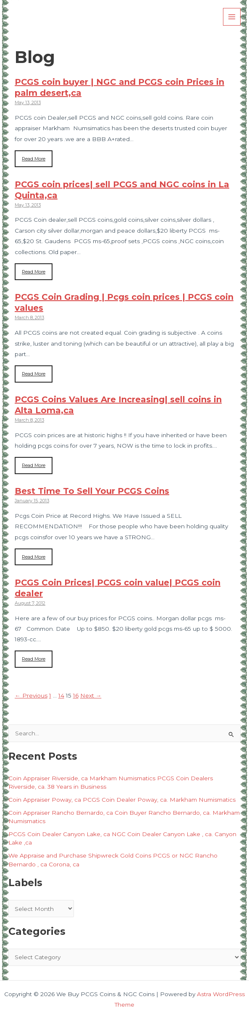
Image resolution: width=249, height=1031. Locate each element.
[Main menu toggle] (232, 17)
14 (61, 695)
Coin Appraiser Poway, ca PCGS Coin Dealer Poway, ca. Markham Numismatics (122, 799)
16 (76, 695)
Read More (33, 159)
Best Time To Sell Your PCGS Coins (92, 491)
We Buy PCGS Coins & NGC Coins (99, 16)
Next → (91, 695)
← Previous (31, 695)
